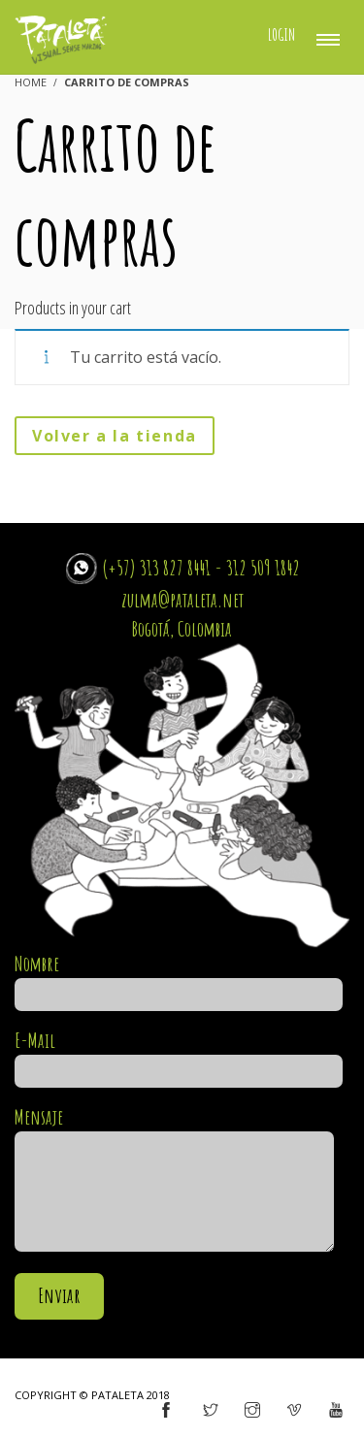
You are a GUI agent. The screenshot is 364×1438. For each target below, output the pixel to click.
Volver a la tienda (114, 435)
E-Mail (179, 1056)
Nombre (179, 979)
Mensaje (174, 1180)
